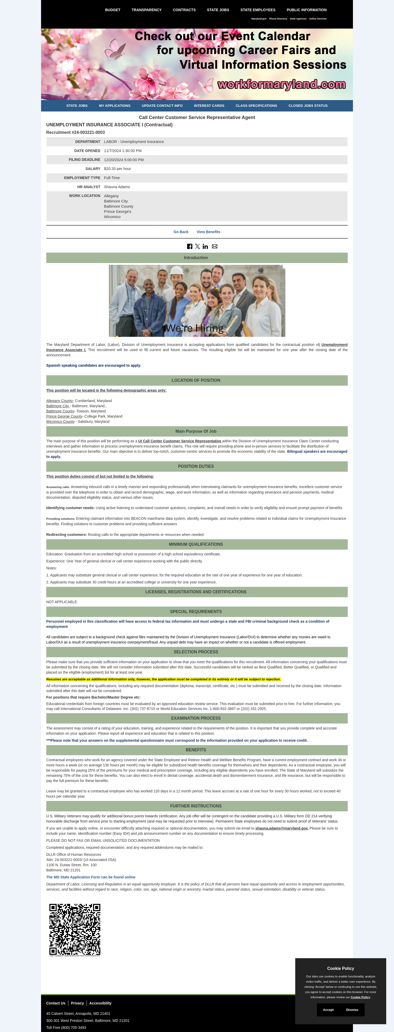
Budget (112, 10)
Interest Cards (209, 106)
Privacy (77, 1003)
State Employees (257, 10)
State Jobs (218, 10)
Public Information (307, 10)
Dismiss (352, 1010)
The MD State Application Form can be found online (90, 877)
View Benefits (208, 232)
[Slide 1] (191, 95)
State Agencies (298, 18)
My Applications (114, 106)
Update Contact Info (162, 106)
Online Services (318, 18)
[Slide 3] (202, 95)
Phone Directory (278, 18)
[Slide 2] (197, 95)
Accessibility (100, 1003)
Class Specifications (256, 106)
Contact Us (55, 1003)
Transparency (147, 10)
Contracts (184, 10)
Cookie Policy (340, 968)
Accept (328, 1010)
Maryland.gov (259, 18)
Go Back (181, 232)
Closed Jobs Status (307, 106)
